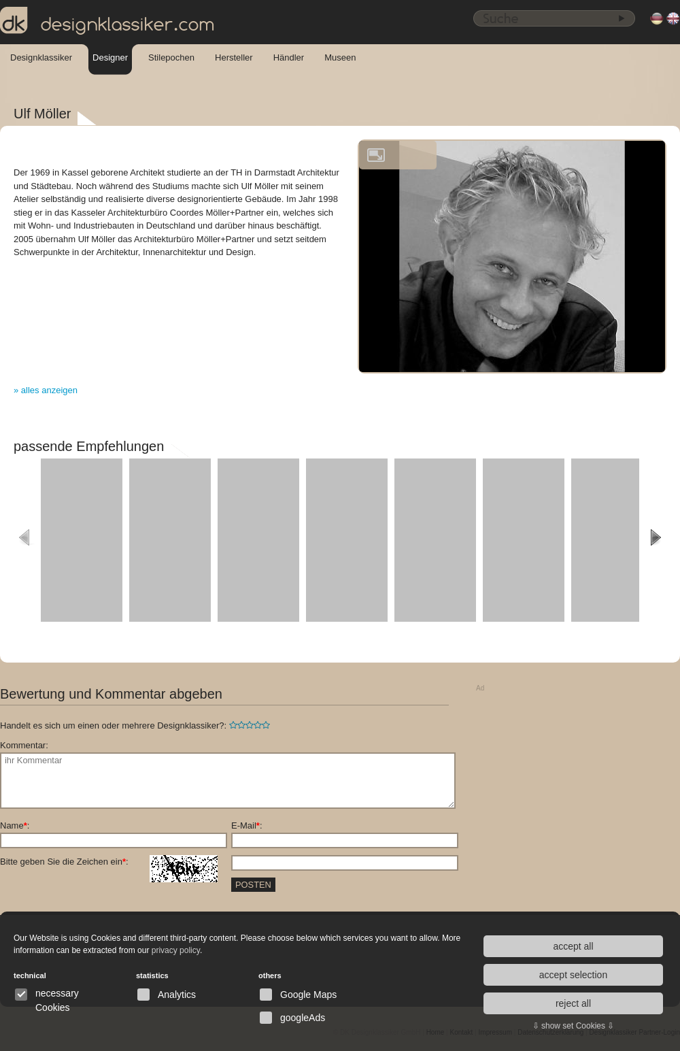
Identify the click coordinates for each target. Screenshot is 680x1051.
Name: (14, 825)
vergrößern (376, 155)
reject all (573, 1003)
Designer (110, 57)
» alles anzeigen (46, 390)
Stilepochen (171, 57)
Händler (289, 57)
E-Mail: (246, 825)
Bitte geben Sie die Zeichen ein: (109, 862)
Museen (340, 57)
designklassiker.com (107, 21)
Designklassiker (41, 57)
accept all (573, 946)
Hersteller (234, 57)
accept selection (573, 974)
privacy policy (176, 950)
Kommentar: (24, 745)
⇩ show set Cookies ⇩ (573, 1026)
